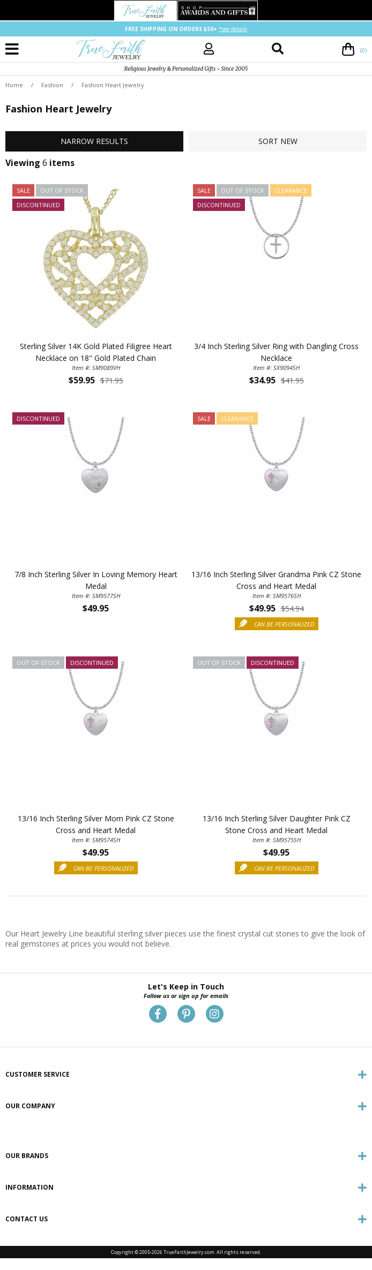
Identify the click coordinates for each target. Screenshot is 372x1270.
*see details (233, 29)
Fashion (52, 85)
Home (14, 85)
